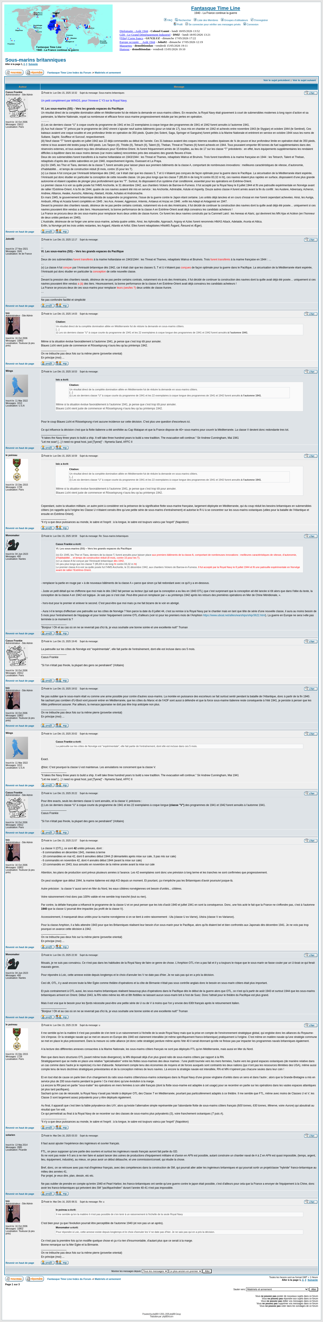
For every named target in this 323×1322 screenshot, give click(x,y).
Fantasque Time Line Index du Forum (69, 72)
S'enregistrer (259, 20)
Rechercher (183, 20)
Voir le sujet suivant (304, 80)
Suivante (33, 64)
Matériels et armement (108, 72)
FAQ (168, 20)
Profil (178, 24)
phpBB (155, 1314)
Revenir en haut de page (20, 231)
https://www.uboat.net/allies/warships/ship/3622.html (234, 615)
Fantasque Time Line (215, 8)
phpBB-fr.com (167, 1316)
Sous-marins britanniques (35, 60)
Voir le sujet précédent (276, 80)
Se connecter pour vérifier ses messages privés (213, 24)
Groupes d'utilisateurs (234, 20)
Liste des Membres (206, 20)
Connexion (251, 24)
